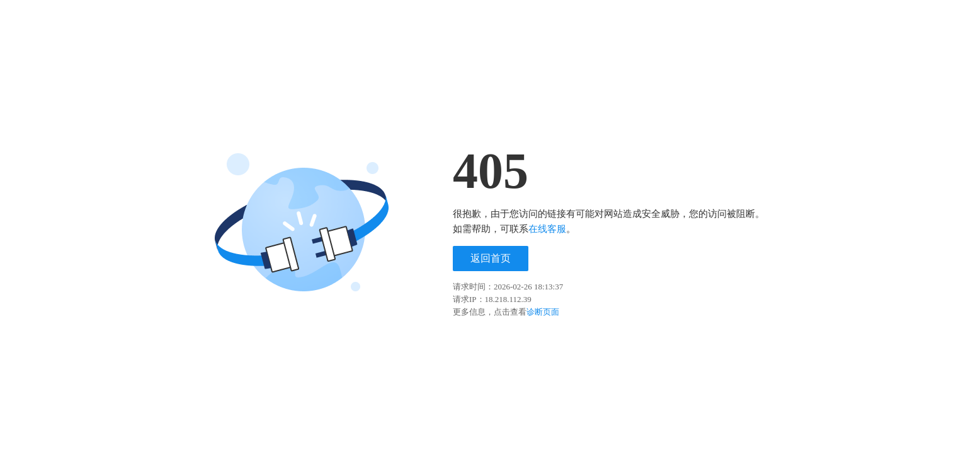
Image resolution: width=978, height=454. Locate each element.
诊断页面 (542, 312)
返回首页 (490, 258)
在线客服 (547, 229)
